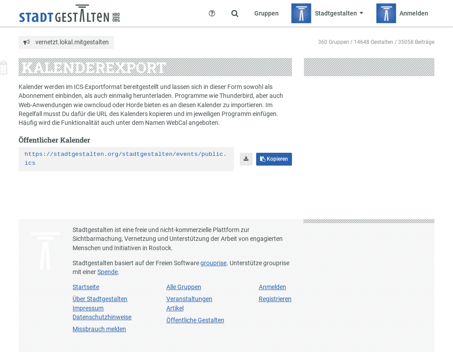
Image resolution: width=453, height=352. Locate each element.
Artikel (175, 308)
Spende (107, 271)
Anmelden (272, 286)
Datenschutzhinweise (102, 317)
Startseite (86, 286)
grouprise (213, 263)
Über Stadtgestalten (100, 298)
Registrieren (275, 298)
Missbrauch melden (99, 329)
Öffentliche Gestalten (195, 320)
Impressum (88, 308)
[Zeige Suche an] (235, 13)
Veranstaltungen (189, 298)
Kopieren (274, 159)
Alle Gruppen (183, 286)
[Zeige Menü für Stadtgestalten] (326, 13)
